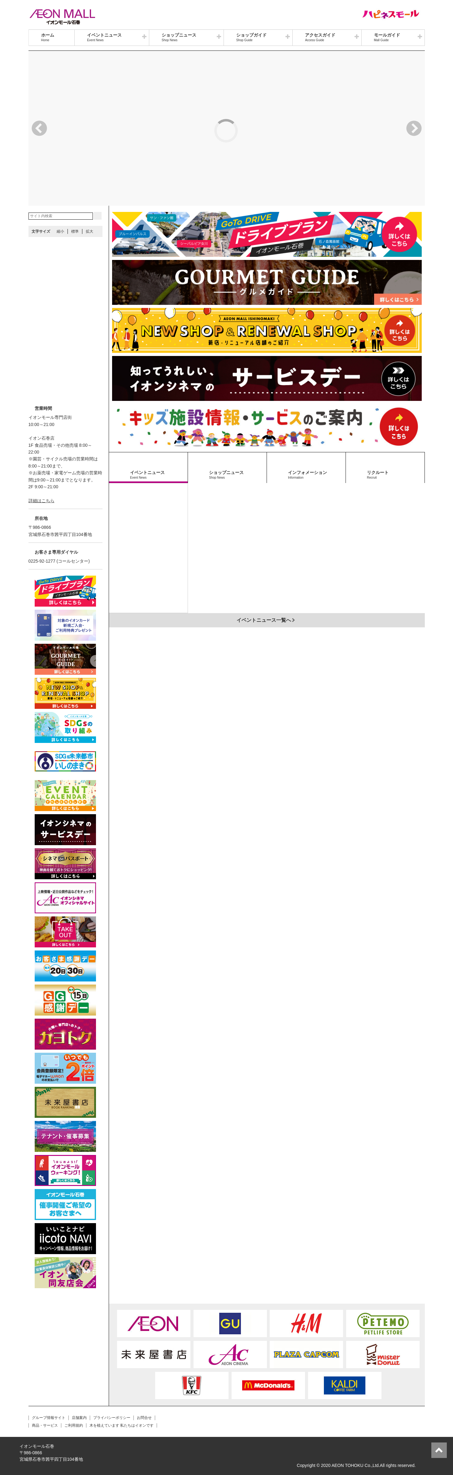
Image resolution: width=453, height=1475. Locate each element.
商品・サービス (45, 1425)
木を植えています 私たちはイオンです (121, 1425)
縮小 (60, 231)
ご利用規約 (73, 1425)
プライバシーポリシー (111, 1418)
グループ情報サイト (48, 1418)
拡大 (89, 231)
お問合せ (144, 1418)
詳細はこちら (41, 500)
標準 (75, 231)
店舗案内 (79, 1418)
